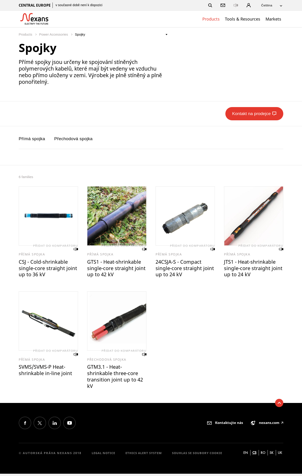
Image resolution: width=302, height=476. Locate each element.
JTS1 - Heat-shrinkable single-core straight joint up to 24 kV (251, 268)
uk (280, 455)
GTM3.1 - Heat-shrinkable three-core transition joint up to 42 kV (116, 378)
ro (263, 455)
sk (271, 455)
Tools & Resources (242, 19)
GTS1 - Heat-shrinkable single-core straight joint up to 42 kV (115, 268)
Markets (273, 19)
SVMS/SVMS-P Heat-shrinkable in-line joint (46, 372)
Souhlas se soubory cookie (197, 455)
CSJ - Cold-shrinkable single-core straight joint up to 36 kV (44, 268)
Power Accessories (54, 34)
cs (254, 455)
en (245, 455)
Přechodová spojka (73, 138)
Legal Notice (103, 455)
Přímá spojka (32, 138)
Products (211, 19)
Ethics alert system (143, 455)
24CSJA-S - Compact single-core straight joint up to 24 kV (180, 268)
